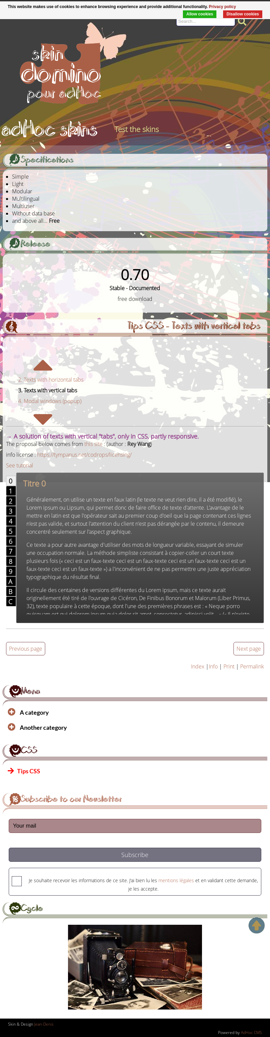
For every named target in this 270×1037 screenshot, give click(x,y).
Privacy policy (222, 6)
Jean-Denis (44, 1024)
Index (197, 666)
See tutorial (19, 465)
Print (228, 666)
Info (213, 666)
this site (93, 444)
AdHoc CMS (251, 1032)
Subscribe (134, 855)
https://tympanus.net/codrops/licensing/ (84, 454)
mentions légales (176, 880)
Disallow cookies (242, 14)
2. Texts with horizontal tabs (50, 379)
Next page (249, 648)
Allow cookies (199, 14)
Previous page (25, 648)
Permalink (252, 666)
